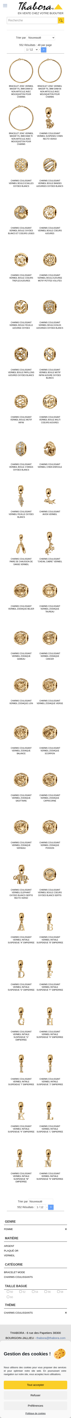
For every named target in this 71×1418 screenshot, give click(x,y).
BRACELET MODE (14, 1272)
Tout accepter (35, 1384)
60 (10, 1297)
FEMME (8, 1229)
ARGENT (9, 1246)
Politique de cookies (35, 1413)
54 (35, 1291)
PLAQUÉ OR (11, 1250)
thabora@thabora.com (50, 1338)
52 (22, 1291)
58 (60, 1291)
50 (10, 1291)
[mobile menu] (5, 5)
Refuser (35, 1395)
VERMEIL (9, 1255)
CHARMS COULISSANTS (18, 1277)
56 (47, 1291)
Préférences (35, 1405)
